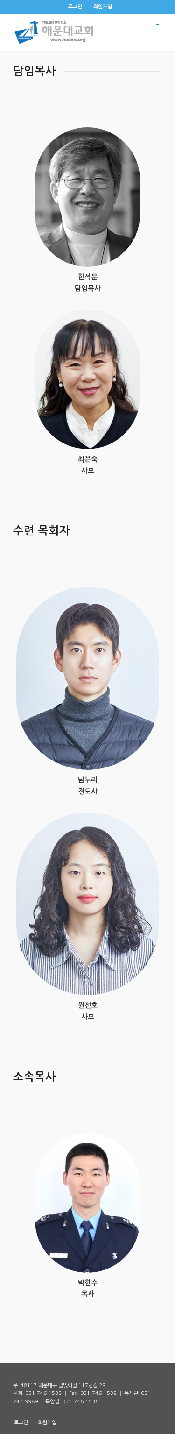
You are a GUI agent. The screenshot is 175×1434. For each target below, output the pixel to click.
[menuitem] (75, 7)
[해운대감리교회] (72, 32)
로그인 (75, 6)
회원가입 (102, 6)
